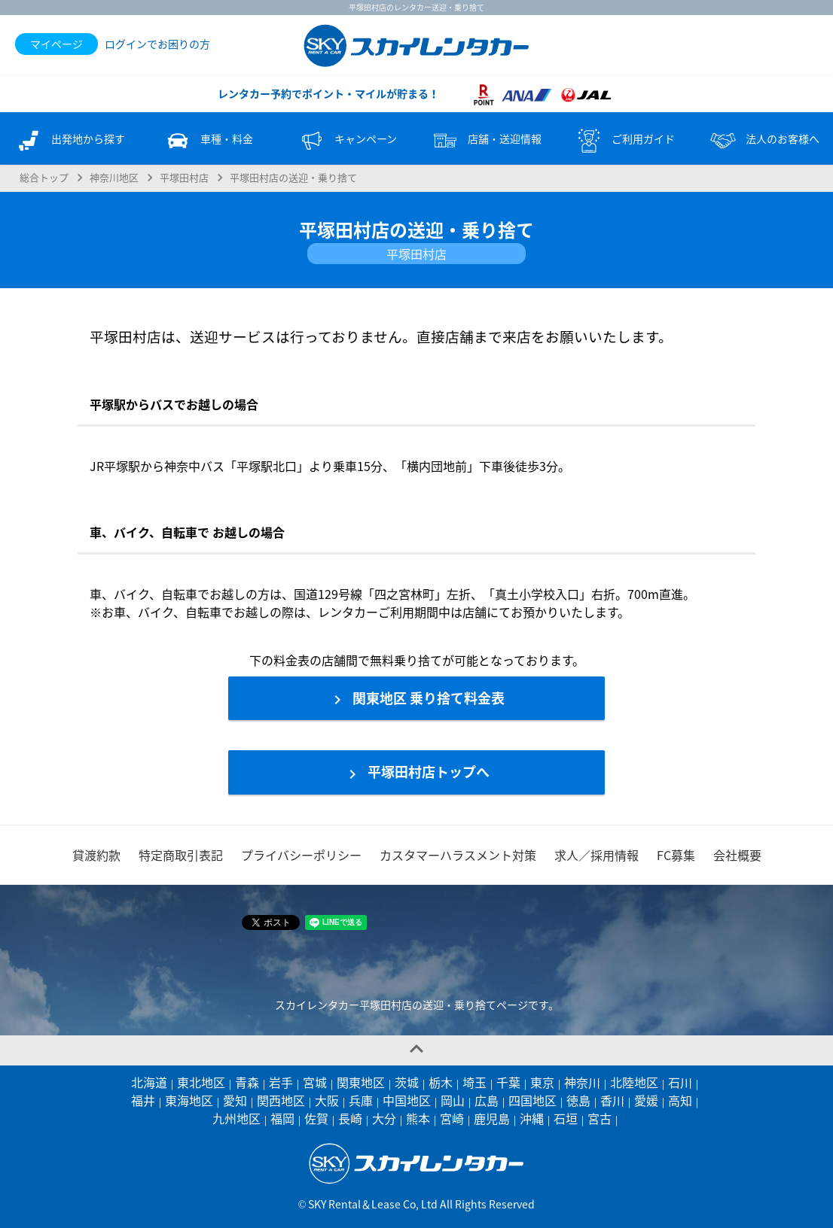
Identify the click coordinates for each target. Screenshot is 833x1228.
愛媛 (646, 1100)
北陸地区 (634, 1082)
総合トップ (44, 177)
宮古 (599, 1118)
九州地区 (236, 1118)
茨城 (407, 1082)
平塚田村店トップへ (416, 772)
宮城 (315, 1082)
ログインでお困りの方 (157, 43)
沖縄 (532, 1118)
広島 (486, 1100)
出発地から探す (69, 141)
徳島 (578, 1100)
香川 (612, 1100)
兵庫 (361, 1100)
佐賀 (316, 1118)
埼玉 (474, 1082)
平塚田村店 (184, 177)
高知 (680, 1100)
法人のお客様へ (763, 141)
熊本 (418, 1118)
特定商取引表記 (181, 855)
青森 (247, 1082)
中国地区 (407, 1100)
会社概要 (737, 855)
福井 (143, 1100)
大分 (384, 1118)
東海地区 (189, 1100)
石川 (680, 1082)
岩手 (281, 1082)
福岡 (282, 1118)
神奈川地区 (114, 177)
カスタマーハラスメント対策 (458, 855)
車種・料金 (208, 141)
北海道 (149, 1082)
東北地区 (201, 1082)
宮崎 (452, 1118)
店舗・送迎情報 (486, 141)
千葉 (508, 1082)
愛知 (235, 1100)
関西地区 (281, 1100)
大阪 (327, 1100)
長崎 (350, 1118)
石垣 (566, 1118)
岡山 (453, 1100)
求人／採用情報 (596, 855)
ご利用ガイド (624, 141)
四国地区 (532, 1100)
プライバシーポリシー (301, 855)
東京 (542, 1082)
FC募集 (676, 855)
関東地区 (361, 1082)
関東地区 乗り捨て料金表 (416, 698)
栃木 (441, 1082)
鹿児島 (492, 1118)
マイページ (56, 43)
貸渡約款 (96, 855)
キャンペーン (347, 141)
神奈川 (582, 1082)
